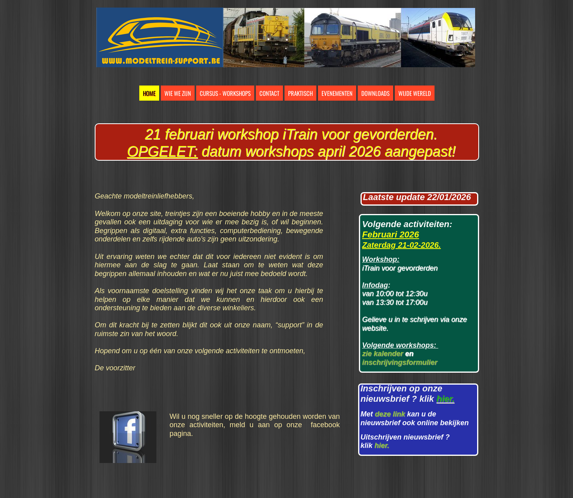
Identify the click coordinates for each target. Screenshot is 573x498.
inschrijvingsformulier (399, 362)
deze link (390, 414)
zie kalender (382, 354)
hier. (381, 445)
